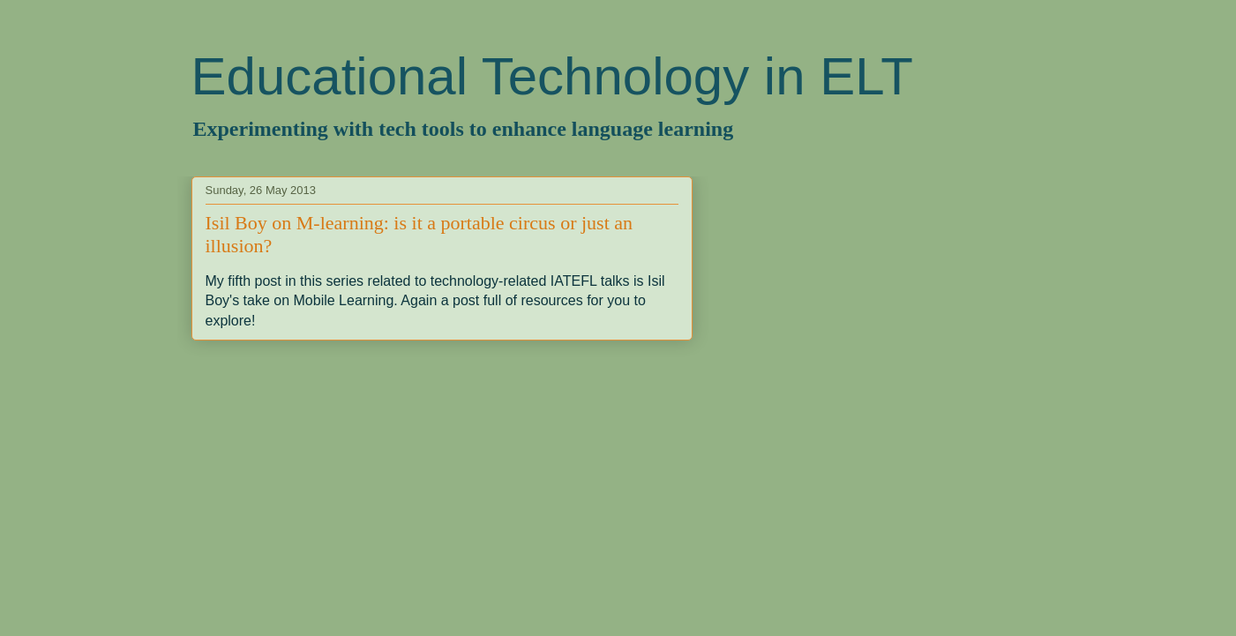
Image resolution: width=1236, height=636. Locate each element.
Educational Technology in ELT (552, 76)
